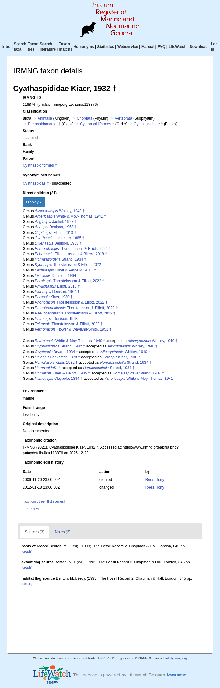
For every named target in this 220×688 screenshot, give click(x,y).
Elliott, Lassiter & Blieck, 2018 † (71, 254)
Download (198, 47)
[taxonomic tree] (34, 501)
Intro (6, 47)
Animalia (45, 118)
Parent (28, 158)
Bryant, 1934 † (56, 352)
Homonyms (83, 47)
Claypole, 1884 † (58, 378)
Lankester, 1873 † (57, 357)
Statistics (105, 47)
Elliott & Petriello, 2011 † (65, 270)
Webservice (127, 47)
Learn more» (177, 674)
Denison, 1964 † (57, 275)
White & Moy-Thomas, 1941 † (70, 216)
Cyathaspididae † (148, 124)
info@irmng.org (176, 658)
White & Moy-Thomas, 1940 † (70, 341)
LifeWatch (177, 47)
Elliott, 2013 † (55, 232)
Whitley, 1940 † (60, 211)
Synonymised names (41, 175)
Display (34, 202)
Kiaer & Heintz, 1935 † (62, 373)
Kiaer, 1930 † (54, 297)
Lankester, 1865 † (59, 238)
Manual (147, 47)
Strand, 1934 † (60, 259)
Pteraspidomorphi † (44, 124)
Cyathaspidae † (36, 183)
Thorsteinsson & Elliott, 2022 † (73, 248)
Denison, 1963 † (55, 227)
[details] (26, 551)
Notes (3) (62, 532)
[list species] (56, 501)
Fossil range (34, 408)
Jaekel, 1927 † (55, 221)
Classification (35, 111)
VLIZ (105, 658)
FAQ (161, 47)
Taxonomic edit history (43, 462)
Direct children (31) (40, 193)
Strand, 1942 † (60, 346)
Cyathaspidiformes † (97, 124)
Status (28, 131)
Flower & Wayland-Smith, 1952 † (73, 329)
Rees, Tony (154, 479)
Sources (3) (34, 532)
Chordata (84, 118)
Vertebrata (123, 118)
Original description (40, 424)
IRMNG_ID (32, 97)
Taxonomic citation (39, 440)
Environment (34, 391)
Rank (27, 144)
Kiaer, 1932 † (56, 362)
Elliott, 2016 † (57, 286)
